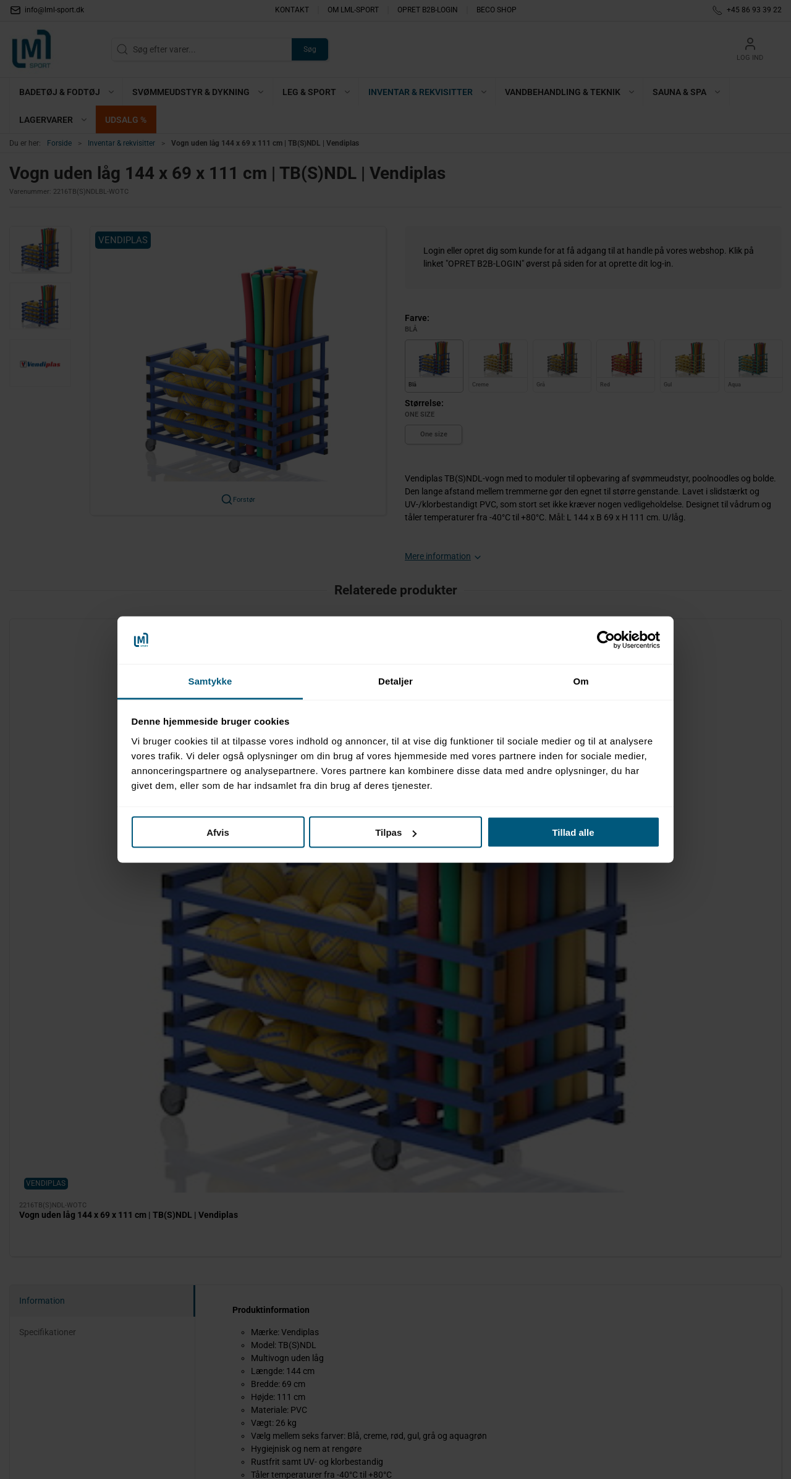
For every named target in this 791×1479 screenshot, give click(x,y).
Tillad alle (573, 832)
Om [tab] (580, 680)
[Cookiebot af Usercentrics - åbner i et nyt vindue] (606, 640)
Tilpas (396, 832)
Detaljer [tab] (395, 680)
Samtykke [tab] (210, 680)
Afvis (217, 832)
